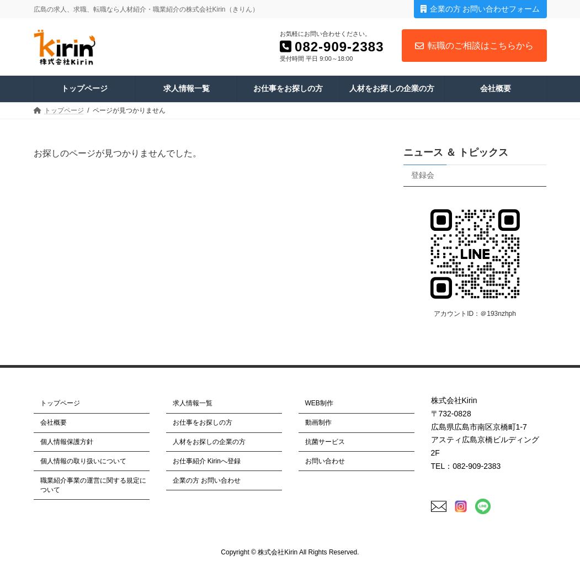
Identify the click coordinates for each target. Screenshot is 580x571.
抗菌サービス (325, 442)
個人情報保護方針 (66, 442)
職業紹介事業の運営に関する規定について (93, 484)
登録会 (422, 175)
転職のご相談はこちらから (474, 45)
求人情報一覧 (192, 403)
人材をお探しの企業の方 (209, 442)
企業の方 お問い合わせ (207, 480)
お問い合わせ (325, 461)
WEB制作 (319, 403)
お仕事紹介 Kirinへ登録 (207, 461)
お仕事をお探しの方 (202, 422)
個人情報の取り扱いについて (83, 461)
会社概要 (53, 422)
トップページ (60, 403)
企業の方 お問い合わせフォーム (480, 8)
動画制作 (318, 422)
